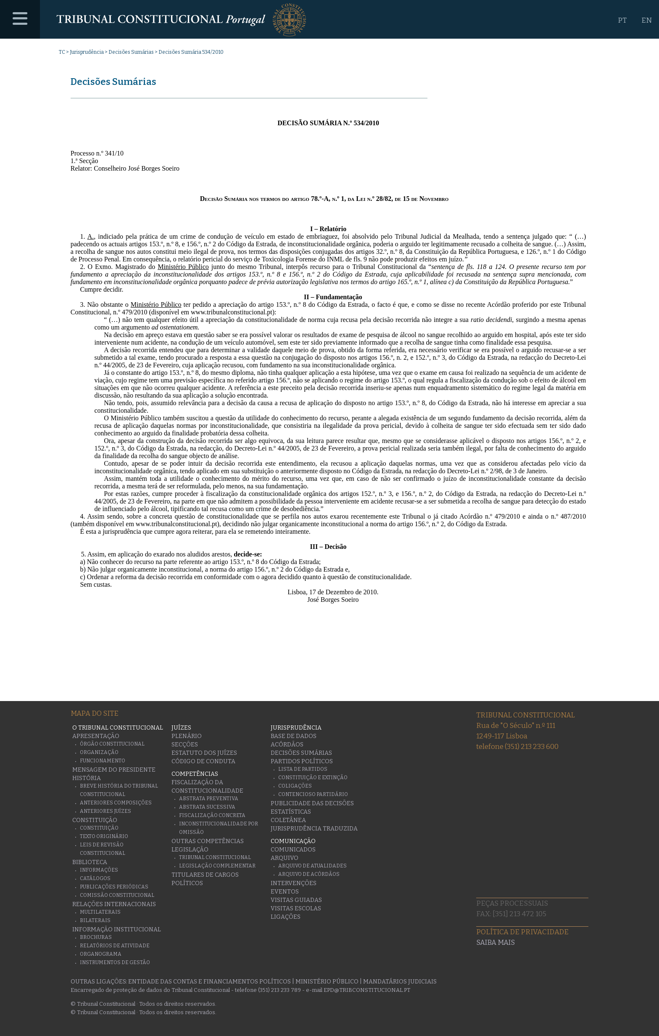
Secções (184, 744)
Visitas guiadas (296, 900)
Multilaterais (100, 912)
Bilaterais (95, 920)
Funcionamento (102, 761)
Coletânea (288, 820)
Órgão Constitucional (112, 744)
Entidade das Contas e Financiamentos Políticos (209, 981)
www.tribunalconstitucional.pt (231, 312)
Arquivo (284, 858)
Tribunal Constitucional (215, 857)
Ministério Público (326, 981)
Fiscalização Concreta (212, 815)
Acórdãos (287, 744)
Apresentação (95, 736)
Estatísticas (291, 811)
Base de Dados (293, 736)
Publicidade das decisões (312, 803)
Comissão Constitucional (117, 895)
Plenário (186, 736)
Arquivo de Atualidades (312, 866)
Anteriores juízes (105, 811)
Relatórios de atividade (115, 946)
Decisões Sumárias (131, 52)
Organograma (100, 954)
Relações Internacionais (114, 904)
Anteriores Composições (116, 803)
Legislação (189, 849)
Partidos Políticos (302, 761)
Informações (99, 870)
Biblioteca (89, 862)
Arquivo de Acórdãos (309, 874)
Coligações (295, 786)
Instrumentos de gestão (115, 962)
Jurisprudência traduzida (314, 828)
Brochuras (96, 937)
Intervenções (293, 883)
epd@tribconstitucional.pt (367, 990)
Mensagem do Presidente (114, 769)
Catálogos (95, 878)
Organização (99, 752)
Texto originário (104, 836)
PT (622, 20)
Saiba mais (495, 942)
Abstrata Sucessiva (207, 807)
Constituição (94, 820)
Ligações (286, 916)
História (86, 778)
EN (646, 20)
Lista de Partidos (302, 769)
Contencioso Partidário (313, 794)
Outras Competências (207, 841)
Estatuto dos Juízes (204, 753)
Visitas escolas (296, 908)
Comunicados (293, 849)
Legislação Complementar (217, 866)
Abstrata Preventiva (208, 798)
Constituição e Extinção (313, 777)
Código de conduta (203, 761)
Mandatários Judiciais (400, 981)
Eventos (285, 891)
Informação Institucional (116, 929)
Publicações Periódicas (114, 887)
